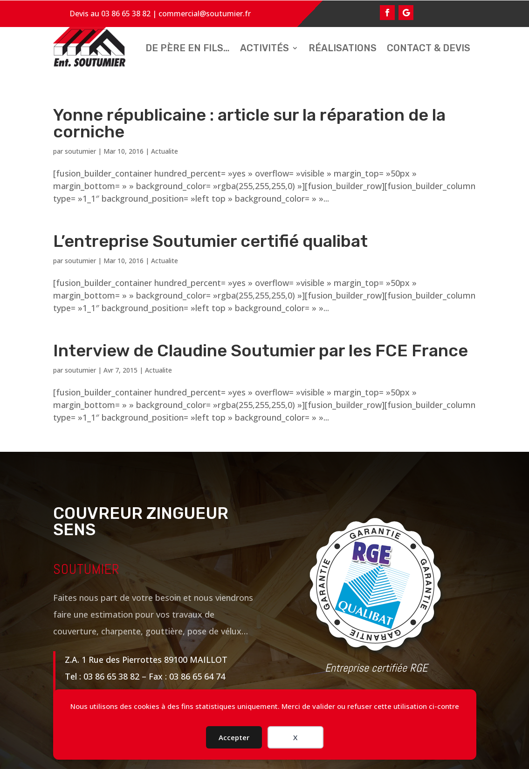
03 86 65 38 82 (126, 13)
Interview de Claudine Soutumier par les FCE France (260, 350)
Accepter (234, 737)
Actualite (164, 151)
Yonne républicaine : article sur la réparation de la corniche (249, 123)
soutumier (80, 151)
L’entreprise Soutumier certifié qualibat (210, 241)
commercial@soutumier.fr (204, 13)
